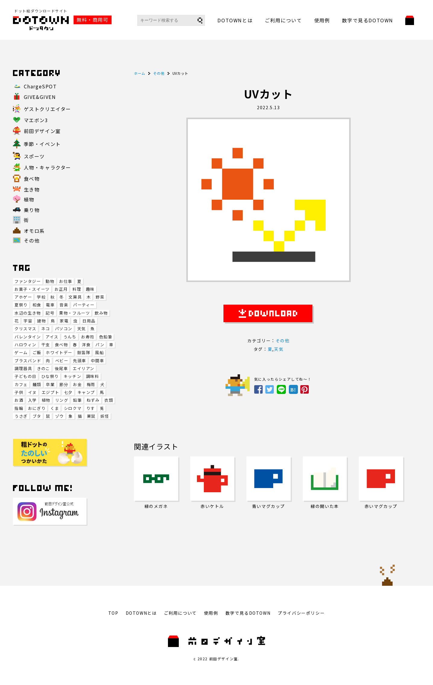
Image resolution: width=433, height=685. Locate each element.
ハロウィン (25, 344)
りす (90, 408)
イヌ (32, 392)
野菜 (100, 297)
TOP (113, 613)
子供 (18, 392)
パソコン (63, 328)
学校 (41, 297)
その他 (283, 341)
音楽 (63, 305)
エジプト (50, 392)
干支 (45, 344)
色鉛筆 (105, 337)
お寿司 (87, 337)
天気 (81, 328)
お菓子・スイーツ (32, 289)
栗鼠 (91, 416)
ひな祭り (50, 376)
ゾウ (59, 416)
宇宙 (28, 321)
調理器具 (23, 368)
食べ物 (61, 344)
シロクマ (72, 408)
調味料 (92, 376)
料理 (76, 289)
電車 (50, 305)
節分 (63, 384)
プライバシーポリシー (301, 613)
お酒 (18, 400)
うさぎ (21, 416)
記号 (50, 313)
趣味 (90, 289)
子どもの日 (25, 376)
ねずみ (93, 400)
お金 (77, 384)
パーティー (84, 305)
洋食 (86, 344)
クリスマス (25, 328)
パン (99, 344)
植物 (46, 400)
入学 (32, 400)
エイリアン (83, 368)
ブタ (37, 416)
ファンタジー (27, 281)
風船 (99, 352)
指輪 (18, 408)
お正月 (61, 289)
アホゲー (23, 297)
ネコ (45, 328)
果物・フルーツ (74, 313)
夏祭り (21, 305)
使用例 (322, 20)
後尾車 (61, 368)
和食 (37, 305)
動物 (50, 281)
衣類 (108, 400)
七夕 (68, 392)
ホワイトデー (59, 352)
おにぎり (37, 408)
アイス (52, 337)
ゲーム (21, 352)
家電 (64, 321)
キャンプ (86, 392)
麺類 (37, 384)
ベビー (61, 360)
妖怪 (104, 416)
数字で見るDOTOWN (367, 20)
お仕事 (65, 281)
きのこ (43, 368)
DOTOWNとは (235, 20)
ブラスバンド (27, 360)
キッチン (72, 376)
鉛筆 (77, 400)
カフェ (21, 384)
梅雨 (91, 384)
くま (54, 408)
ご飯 (37, 352)
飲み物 (101, 313)
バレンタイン (27, 337)
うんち (70, 337)
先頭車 (79, 360)
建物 (41, 321)
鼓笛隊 (83, 352)
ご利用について (283, 20)
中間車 (97, 360)
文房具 (75, 297)
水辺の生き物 (27, 313)
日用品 (89, 321)
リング (61, 400)
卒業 (50, 384)
